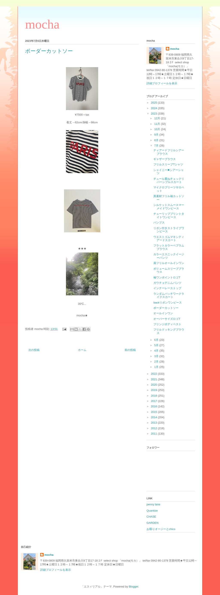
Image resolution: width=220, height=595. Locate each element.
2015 (154, 412)
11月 (157, 123)
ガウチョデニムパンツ (167, 282)
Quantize (152, 510)
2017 (154, 401)
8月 (156, 140)
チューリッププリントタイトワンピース (168, 215)
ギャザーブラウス (164, 159)
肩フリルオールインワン (168, 263)
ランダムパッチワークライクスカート (168, 295)
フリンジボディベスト (167, 324)
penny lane (153, 504)
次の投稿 (34, 350)
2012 (154, 428)
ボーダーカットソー (166, 308)
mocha (42, 24)
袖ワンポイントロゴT (166, 277)
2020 (154, 384)
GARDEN (153, 522)
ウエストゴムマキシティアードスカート (168, 238)
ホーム (82, 350)
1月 (156, 366)
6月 (156, 339)
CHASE (151, 516)
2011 (154, 433)
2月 (156, 361)
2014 (154, 417)
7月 (156, 145)
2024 (154, 108)
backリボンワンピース (167, 302)
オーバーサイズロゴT (166, 318)
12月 (157, 118)
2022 (154, 373)
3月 (156, 356)
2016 (154, 406)
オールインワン (163, 313)
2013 (154, 422)
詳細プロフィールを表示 (162, 83)
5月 (156, 345)
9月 (156, 134)
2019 (154, 390)
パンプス (159, 222)
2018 (154, 395)
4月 (156, 350)
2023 (154, 113)
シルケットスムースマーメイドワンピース (168, 206)
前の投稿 (130, 350)
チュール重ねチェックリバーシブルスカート (168, 180)
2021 (154, 379)
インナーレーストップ (167, 288)
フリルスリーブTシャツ (168, 164)
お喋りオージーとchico (161, 529)
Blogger (133, 586)
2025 (154, 102)
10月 (157, 129)
